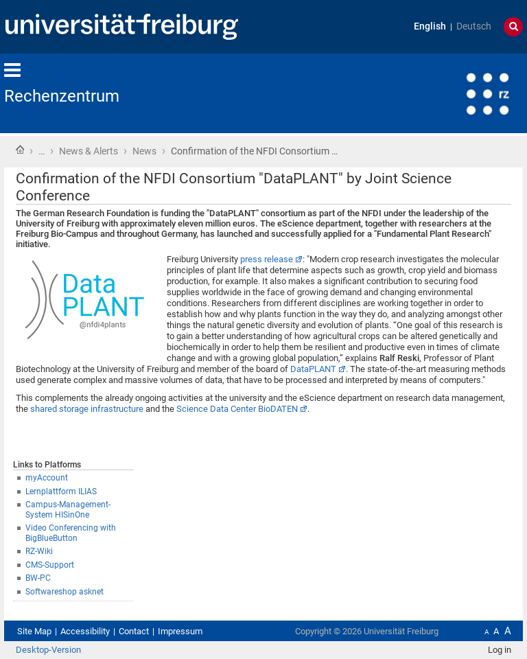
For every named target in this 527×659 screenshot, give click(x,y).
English (430, 26)
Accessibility (85, 631)
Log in (499, 650)
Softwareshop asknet (64, 592)
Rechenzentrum (61, 96)
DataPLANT (313, 369)
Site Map (34, 631)
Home (20, 149)
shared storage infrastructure (86, 409)
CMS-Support (49, 565)
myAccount (46, 478)
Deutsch (473, 26)
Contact (134, 631)
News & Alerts (88, 151)
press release (266, 259)
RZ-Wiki (39, 551)
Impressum (180, 631)
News (144, 151)
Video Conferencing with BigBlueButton (70, 533)
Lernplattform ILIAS (61, 491)
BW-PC (38, 578)
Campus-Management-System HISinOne (67, 510)
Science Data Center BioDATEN (237, 409)
